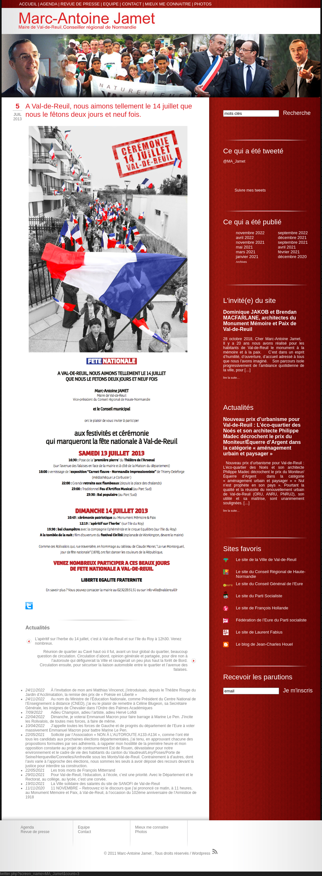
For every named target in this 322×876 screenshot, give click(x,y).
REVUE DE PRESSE (80, 4)
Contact (84, 832)
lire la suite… (231, 377)
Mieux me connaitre (151, 827)
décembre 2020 (292, 256)
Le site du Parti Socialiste (259, 595)
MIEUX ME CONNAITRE (168, 4)
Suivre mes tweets (250, 190)
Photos (141, 832)
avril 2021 (287, 247)
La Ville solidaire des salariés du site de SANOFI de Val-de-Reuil (105, 783)
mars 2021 (245, 251)
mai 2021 (244, 247)
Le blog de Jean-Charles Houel (264, 644)
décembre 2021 (292, 237)
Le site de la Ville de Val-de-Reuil (266, 559)
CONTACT (132, 4)
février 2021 (289, 251)
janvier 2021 (247, 256)
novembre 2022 (250, 232)
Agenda (27, 827)
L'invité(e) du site (249, 301)
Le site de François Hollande (262, 608)
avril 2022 (245, 237)
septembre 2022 (293, 232)
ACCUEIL (28, 4)
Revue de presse (35, 832)
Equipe (84, 827)
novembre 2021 (250, 242)
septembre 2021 (293, 242)
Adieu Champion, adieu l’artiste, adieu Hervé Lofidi (94, 712)
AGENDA (48, 4)
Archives (241, 261)
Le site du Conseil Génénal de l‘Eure (269, 583)
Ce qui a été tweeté (253, 151)
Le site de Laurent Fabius (259, 632)
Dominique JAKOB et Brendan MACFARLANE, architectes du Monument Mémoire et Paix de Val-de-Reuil (260, 320)
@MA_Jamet (234, 161)
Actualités (238, 407)
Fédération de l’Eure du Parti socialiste (271, 620)
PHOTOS (203, 4)
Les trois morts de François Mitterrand (83, 770)
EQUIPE (111, 4)
